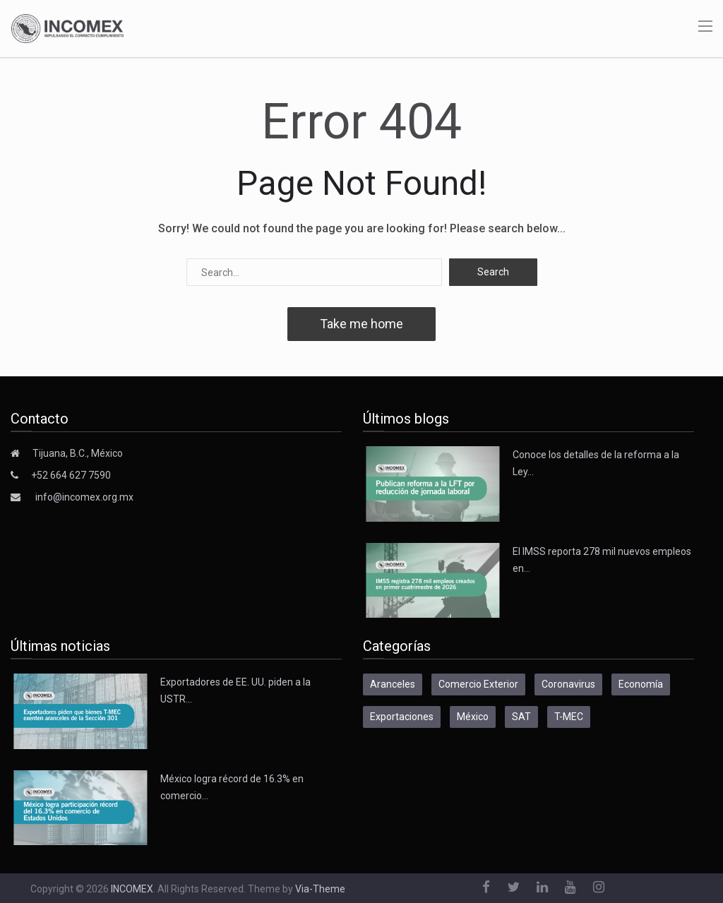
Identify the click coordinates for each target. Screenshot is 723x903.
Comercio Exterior (478, 684)
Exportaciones (402, 716)
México (473, 716)
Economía (641, 684)
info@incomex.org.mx (84, 497)
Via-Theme (320, 889)
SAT (521, 716)
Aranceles (392, 684)
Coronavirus (568, 684)
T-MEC (568, 716)
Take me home (361, 323)
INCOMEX (132, 889)
